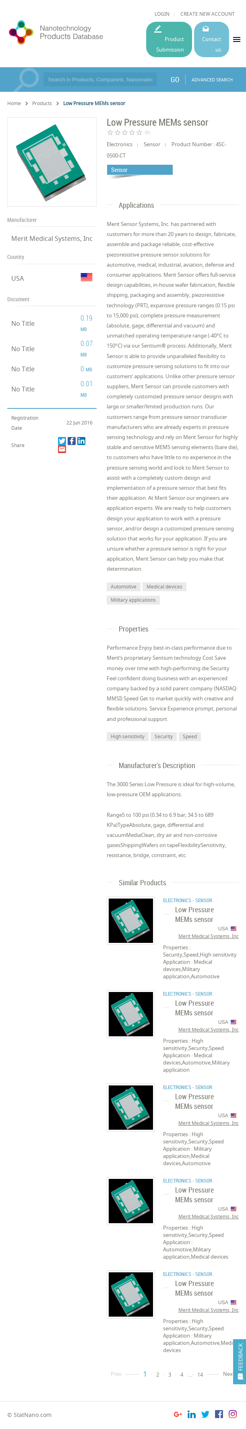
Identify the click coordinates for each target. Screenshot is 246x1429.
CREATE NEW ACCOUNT (207, 13)
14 (200, 1374)
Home (14, 103)
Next (229, 1373)
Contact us (211, 44)
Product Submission (170, 44)
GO (175, 79)
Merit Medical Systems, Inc (52, 238)
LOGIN (162, 13)
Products (42, 103)
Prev (116, 1373)
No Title (23, 323)
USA (17, 278)
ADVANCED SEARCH (212, 80)
